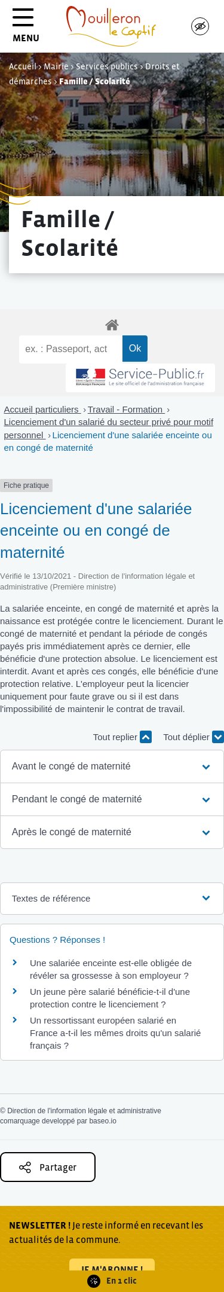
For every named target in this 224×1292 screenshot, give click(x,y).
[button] (112, 766)
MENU (26, 29)
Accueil (22, 66)
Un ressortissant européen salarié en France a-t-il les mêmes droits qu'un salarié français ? (115, 1032)
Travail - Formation (126, 409)
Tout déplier (193, 737)
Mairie (56, 66)
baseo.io (102, 1121)
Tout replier (122, 737)
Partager (47, 1167)
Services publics (107, 66)
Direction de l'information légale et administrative (84, 1111)
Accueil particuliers (42, 409)
